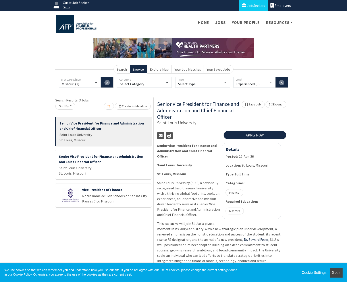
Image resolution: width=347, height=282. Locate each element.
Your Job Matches (188, 69)
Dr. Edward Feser (256, 239)
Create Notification (133, 106)
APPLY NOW (255, 135)
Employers (280, 5)
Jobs (220, 22)
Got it (336, 272)
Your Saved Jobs (218, 69)
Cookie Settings (314, 272)
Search (122, 69)
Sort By (64, 106)
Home (203, 22)
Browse (138, 69)
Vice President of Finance (102, 189)
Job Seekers (253, 5)
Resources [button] (277, 22)
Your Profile (246, 22)
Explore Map (159, 69)
